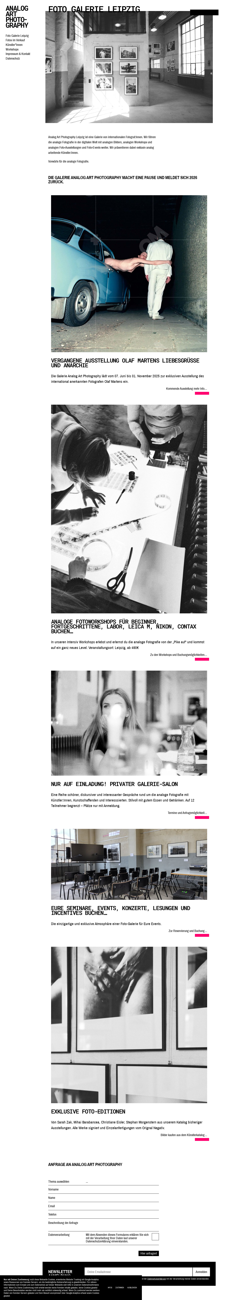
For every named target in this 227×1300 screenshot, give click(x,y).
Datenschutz (13, 58)
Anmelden (201, 1272)
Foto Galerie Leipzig (17, 35)
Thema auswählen (58, 1181)
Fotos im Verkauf (15, 40)
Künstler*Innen (14, 44)
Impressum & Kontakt (18, 54)
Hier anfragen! (148, 1253)
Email (51, 1206)
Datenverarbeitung (59, 1234)
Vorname (53, 1189)
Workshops (12, 49)
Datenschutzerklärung (156, 1278)
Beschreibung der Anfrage (63, 1222)
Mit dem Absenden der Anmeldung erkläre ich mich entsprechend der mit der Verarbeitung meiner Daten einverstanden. (148, 1279)
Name (51, 1197)
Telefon (52, 1214)
